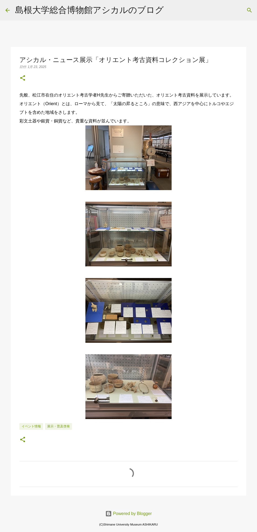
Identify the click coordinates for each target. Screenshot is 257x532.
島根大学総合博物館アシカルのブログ (89, 10)
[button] (22, 78)
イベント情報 (31, 426)
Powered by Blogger (128, 513)
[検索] (171, 10)
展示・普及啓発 (58, 426)
